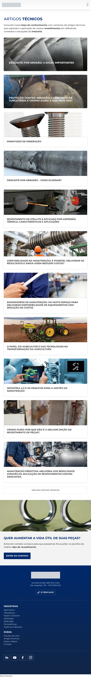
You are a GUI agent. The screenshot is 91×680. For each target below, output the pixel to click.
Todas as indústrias (13, 627)
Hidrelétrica (9, 613)
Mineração (9, 618)
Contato (8, 644)
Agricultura (9, 610)
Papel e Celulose (12, 615)
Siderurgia (9, 621)
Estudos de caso (12, 636)
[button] (87, 5)
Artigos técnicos (11, 638)
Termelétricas (10, 624)
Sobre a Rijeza (10, 641)
